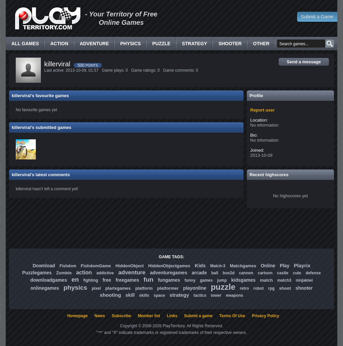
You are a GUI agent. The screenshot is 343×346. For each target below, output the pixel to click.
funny (190, 280)
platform (144, 288)
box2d (228, 273)
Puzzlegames (37, 272)
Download (43, 265)
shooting (110, 295)
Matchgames (243, 265)
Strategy (194, 43)
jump (222, 280)
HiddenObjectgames (169, 265)
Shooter (230, 43)
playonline (194, 288)
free (106, 280)
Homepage (77, 316)
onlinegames (44, 288)
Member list (149, 316)
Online (268, 265)
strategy (179, 295)
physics (75, 287)
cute (297, 273)
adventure (131, 272)
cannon (246, 273)
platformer (168, 288)
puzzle (223, 286)
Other (261, 43)
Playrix (302, 265)
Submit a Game (317, 16)
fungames (169, 280)
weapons (234, 295)
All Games (25, 43)
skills (144, 295)
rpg (271, 288)
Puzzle (161, 43)
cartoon (265, 273)
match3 (284, 280)
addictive (105, 273)
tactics (200, 295)
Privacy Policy (265, 316)
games (206, 280)
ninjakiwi (304, 280)
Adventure (94, 43)
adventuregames (168, 272)
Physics (130, 43)
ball (214, 273)
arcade (199, 272)
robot (259, 288)
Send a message (304, 61)
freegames (127, 280)
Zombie (64, 272)
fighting (90, 280)
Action (59, 43)
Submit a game (198, 316)
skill (130, 295)
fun (149, 279)
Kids (200, 265)
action (84, 272)
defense (313, 273)
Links (172, 316)
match (266, 280)
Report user (262, 110)
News (99, 316)
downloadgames (48, 280)
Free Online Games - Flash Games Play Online (47, 18)
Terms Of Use (232, 316)
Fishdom (68, 266)
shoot (285, 288)
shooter (304, 288)
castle (282, 273)
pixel (96, 288)
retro (244, 288)
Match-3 (217, 266)
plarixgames (118, 288)
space (159, 295)
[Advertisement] (171, 228)
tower (216, 295)
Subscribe (121, 316)
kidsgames (243, 280)
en (75, 279)
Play (284, 265)
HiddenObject (130, 265)
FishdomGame (96, 265)
